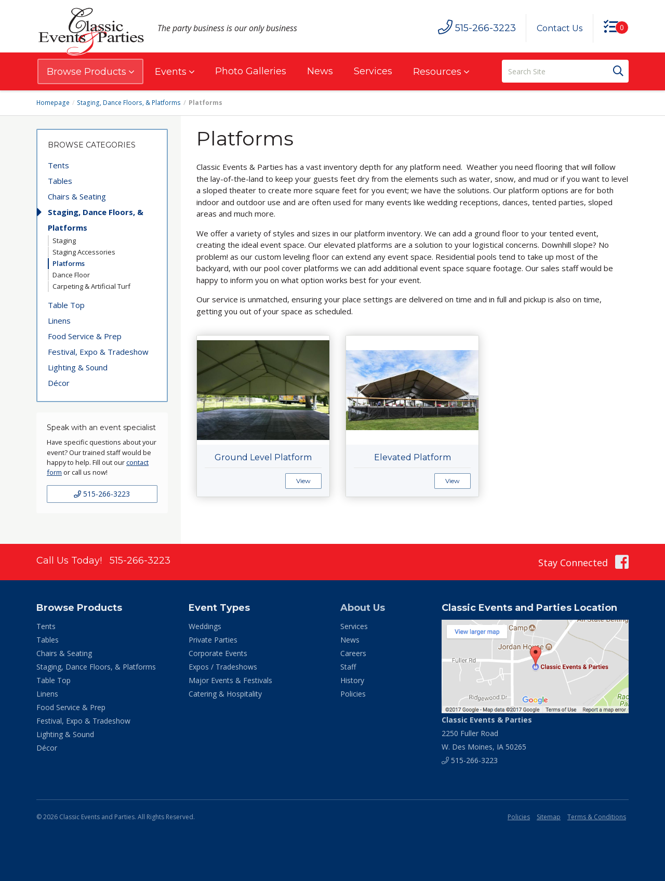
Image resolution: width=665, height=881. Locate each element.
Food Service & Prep (85, 336)
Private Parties (213, 640)
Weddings (205, 626)
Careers (353, 653)
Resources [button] (441, 71)
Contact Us (559, 28)
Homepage (53, 102)
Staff (348, 667)
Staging (64, 240)
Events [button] (174, 71)
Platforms (68, 263)
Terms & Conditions (596, 816)
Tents (58, 165)
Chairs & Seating (77, 196)
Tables (60, 181)
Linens (59, 320)
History (352, 680)
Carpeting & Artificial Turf (91, 286)
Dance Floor (71, 274)
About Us (362, 607)
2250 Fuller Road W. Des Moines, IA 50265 (487, 733)
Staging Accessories (83, 252)
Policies (353, 694)
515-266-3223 (102, 494)
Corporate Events (218, 653)
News (320, 71)
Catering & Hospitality (225, 694)
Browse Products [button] (90, 71)
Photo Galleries (250, 71)
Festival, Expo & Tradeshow (98, 351)
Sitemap (549, 816)
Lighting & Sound (78, 367)
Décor (59, 383)
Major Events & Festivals (230, 680)
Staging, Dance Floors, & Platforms (127, 102)
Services (373, 71)
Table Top (66, 305)
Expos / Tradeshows (223, 667)
